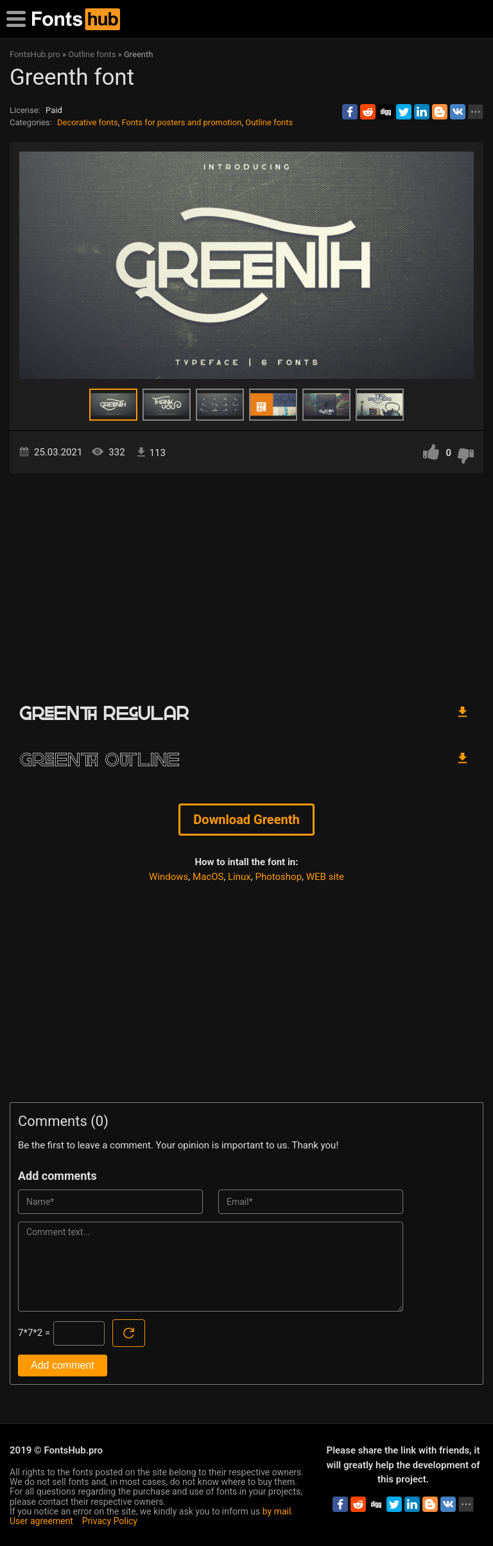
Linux (239, 877)
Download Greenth (246, 819)
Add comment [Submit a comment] (62, 1365)
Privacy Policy (109, 1521)
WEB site (325, 877)
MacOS (208, 877)
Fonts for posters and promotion (181, 122)
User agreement (41, 1521)
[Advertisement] (246, 582)
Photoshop (278, 877)
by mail (277, 1511)
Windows (168, 877)
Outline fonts (269, 122)
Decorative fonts (87, 122)
